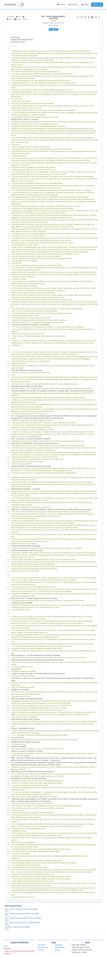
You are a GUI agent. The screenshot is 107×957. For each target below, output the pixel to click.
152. (8, 534)
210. (8, 719)
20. (9, 99)
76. (9, 286)
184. (8, 644)
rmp (54, 20)
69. (9, 263)
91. (9, 329)
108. (8, 384)
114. (8, 400)
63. (9, 247)
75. (9, 281)
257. (8, 865)
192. (8, 667)
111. (8, 391)
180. (8, 626)
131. (8, 459)
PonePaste (10, 4)
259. (8, 870)
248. (8, 838)
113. (8, 398)
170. (8, 598)
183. (8, 639)
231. (8, 783)
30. (9, 126)
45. (9, 183)
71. (9, 268)
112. (8, 393)
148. (8, 518)
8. (9, 53)
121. (8, 425)
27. (9, 119)
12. (9, 72)
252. (8, 851)
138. (8, 477)
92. (9, 334)
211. (8, 721)
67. (9, 259)
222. (8, 751)
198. (8, 683)
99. (9, 352)
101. (8, 361)
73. (9, 277)
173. (8, 605)
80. (9, 300)
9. (9, 58)
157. (8, 550)
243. (8, 819)
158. (8, 553)
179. (8, 621)
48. (9, 192)
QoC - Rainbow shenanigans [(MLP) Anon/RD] (21, 914)
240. (8, 810)
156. (8, 548)
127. (8, 446)
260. (8, 874)
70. (9, 265)
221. (8, 749)
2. (9, 40)
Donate (57, 950)
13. (9, 74)
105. (8, 373)
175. (8, 610)
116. (8, 409)
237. (8, 804)
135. (8, 468)
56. (9, 224)
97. (9, 347)
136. (8, 473)
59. (9, 236)
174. (8, 607)
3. (9, 42)
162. (8, 571)
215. (8, 735)
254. (8, 856)
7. (9, 51)
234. (8, 792)
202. (8, 696)
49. (9, 197)
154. (8, 544)
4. (9, 44)
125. (8, 441)
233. (8, 788)
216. (8, 737)
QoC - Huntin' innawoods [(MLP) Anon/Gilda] (21, 909)
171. (8, 601)
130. (8, 457)
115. (8, 404)
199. (8, 687)
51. (9, 206)
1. (9, 37)
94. (9, 338)
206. (8, 708)
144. (8, 507)
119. (8, 420)
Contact (41, 950)
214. (8, 731)
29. (9, 124)
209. (8, 717)
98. (9, 350)
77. (9, 288)
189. (8, 658)
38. (9, 156)
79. (9, 295)
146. (8, 512)
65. (9, 254)
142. (8, 498)
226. (8, 767)
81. (9, 302)
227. (8, 772)
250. (8, 845)
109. (8, 386)
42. (9, 170)
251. (8, 849)
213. (8, 728)
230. (8, 781)
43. (9, 172)
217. (8, 740)
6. (9, 49)
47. (9, 190)
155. (8, 546)
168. (8, 589)
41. (9, 167)
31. (9, 129)
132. (8, 461)
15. (9, 81)
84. (9, 313)
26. (9, 117)
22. (9, 103)
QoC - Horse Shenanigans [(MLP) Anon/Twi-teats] (23, 918)
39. (9, 158)
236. (8, 799)
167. (8, 587)
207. (8, 710)
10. (9, 62)
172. (8, 603)
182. (8, 635)
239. (8, 808)
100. (8, 357)
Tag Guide (58, 945)
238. (8, 806)
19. (9, 92)
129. (8, 452)
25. (9, 113)
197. (8, 678)
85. (9, 316)
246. (8, 831)
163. (8, 573)
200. (8, 690)
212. (8, 724)
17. (9, 85)
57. (9, 229)
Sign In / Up (97, 4)
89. (9, 325)
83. (9, 311)
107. (8, 377)
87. (9, 320)
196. (8, 676)
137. (8, 475)
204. (8, 701)
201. (8, 692)
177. (8, 614)
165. (8, 578)
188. (8, 655)
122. (8, 430)
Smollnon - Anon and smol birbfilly (17, 927)
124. (8, 439)
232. (8, 785)
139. (8, 482)
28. (9, 122)
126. (8, 443)
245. (8, 829)
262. (8, 879)
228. (8, 774)
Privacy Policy (43, 947)
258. (8, 867)
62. (9, 245)
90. (9, 327)
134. (8, 466)
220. (8, 747)
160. (8, 562)
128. (8, 448)
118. (8, 416)
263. (8, 881)
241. (8, 813)
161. (8, 566)
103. (8, 366)
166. (8, 582)
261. (8, 877)
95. (9, 341)
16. (9, 83)
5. (9, 46)
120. (8, 423)
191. (8, 662)
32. (9, 131)
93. (9, 336)
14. (9, 76)
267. (8, 897)
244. (8, 824)
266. (8, 892)
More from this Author (13, 906)
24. (9, 110)
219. (8, 744)
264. (8, 883)
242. (8, 815)
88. (9, 322)
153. (8, 539)
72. (9, 272)
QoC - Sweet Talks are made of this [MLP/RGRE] (22, 923)
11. (9, 67)
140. (8, 489)
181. (8, 630)
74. (9, 279)
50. (9, 199)
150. (8, 525)
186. (8, 648)
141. (8, 491)
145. (8, 509)
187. (8, 651)
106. (8, 375)
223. (8, 753)
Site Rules (41, 945)
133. (8, 464)
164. (8, 576)
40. (9, 163)
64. (9, 249)
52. (9, 208)
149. (8, 521)
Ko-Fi (6, 946)
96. (9, 345)
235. (8, 797)
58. (9, 233)
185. (8, 646)
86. (9, 318)
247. (8, 833)
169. (8, 594)
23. (9, 106)
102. (8, 363)
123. (8, 432)
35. (9, 147)
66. (9, 256)
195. (8, 674)
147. (8, 514)
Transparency (60, 947)
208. (8, 712)
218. (8, 742)
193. (8, 669)
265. (8, 888)
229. (8, 778)
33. (9, 138)
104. (8, 370)
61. (9, 243)
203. (8, 699)
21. (9, 101)
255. (8, 861)
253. (8, 854)
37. (9, 151)
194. (8, 671)
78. (9, 293)
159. (8, 560)
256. (8, 863)
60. (9, 238)
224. (8, 758)
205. (8, 705)
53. (9, 211)
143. (8, 503)
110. (8, 389)
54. (9, 215)
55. (9, 220)
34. (9, 145)
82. (9, 309)
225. (8, 762)
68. (9, 261)
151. (8, 530)
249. (8, 842)
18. (9, 90)
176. (8, 612)
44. (9, 176)
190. (8, 660)
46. (9, 186)
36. (9, 149)
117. (8, 414)
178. (8, 617)
